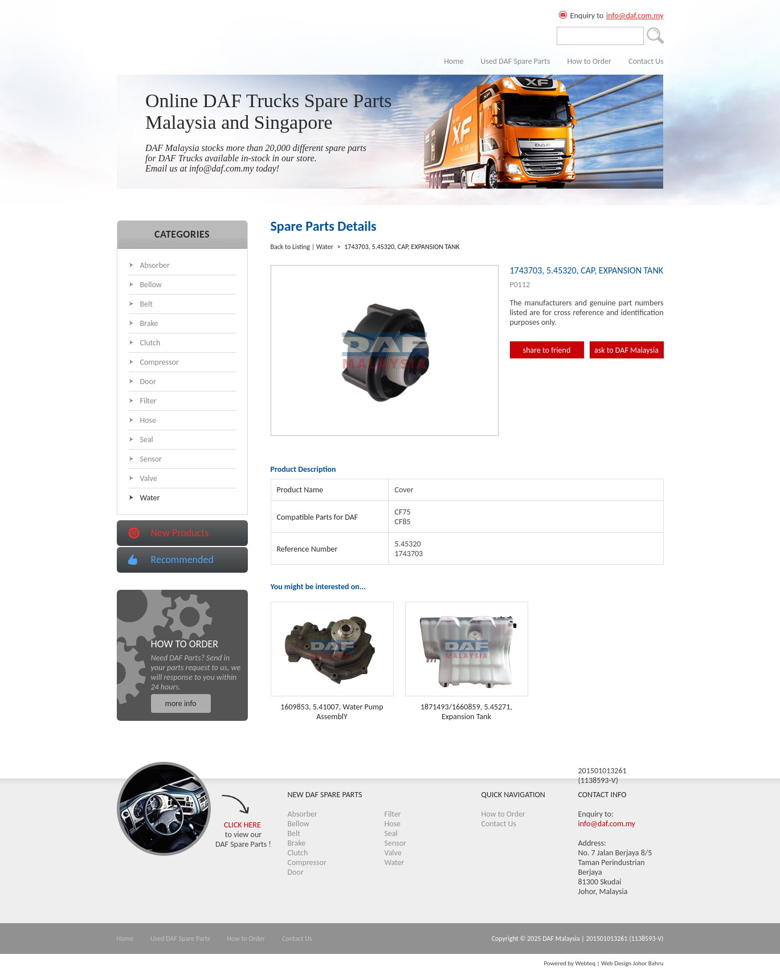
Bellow (151, 284)
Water (150, 498)
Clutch (150, 343)
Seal (146, 439)
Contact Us (646, 61)
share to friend (547, 350)
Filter (148, 401)
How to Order (589, 61)
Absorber (155, 265)
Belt (146, 304)
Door (148, 381)
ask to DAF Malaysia (626, 350)
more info (181, 703)
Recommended (182, 559)
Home (453, 61)
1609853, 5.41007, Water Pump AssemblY (331, 711)
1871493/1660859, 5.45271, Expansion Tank (466, 711)
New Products (180, 533)
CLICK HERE (242, 825)
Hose (148, 420)
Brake (149, 323)
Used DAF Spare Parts (515, 61)
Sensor (151, 459)
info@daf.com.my (634, 16)
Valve (148, 478)
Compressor (159, 362)
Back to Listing (290, 247)
